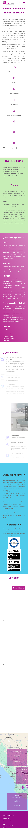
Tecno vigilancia (18, 588)
